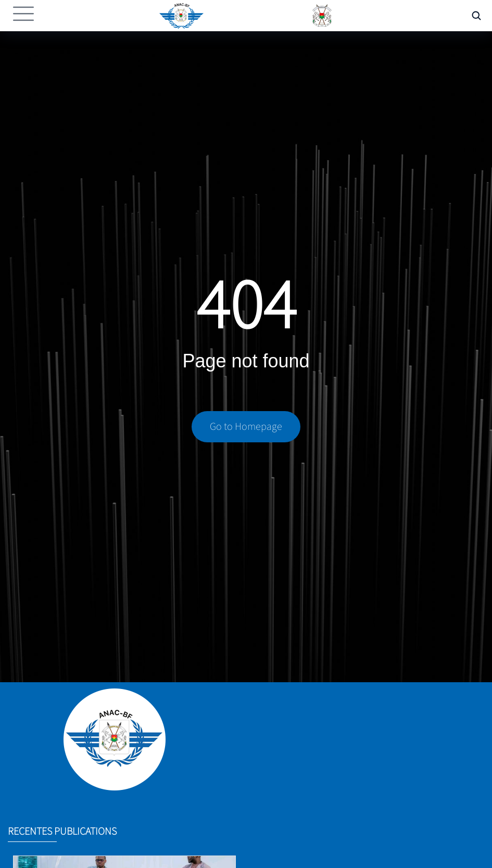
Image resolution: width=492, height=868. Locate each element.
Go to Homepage (246, 429)
